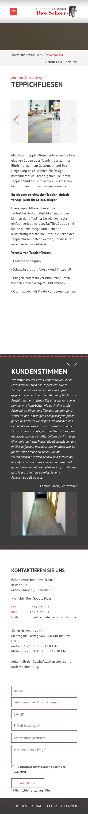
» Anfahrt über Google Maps (31, 598)
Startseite (18, 55)
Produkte (34, 55)
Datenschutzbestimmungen (34, 766)
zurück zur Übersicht (62, 62)
